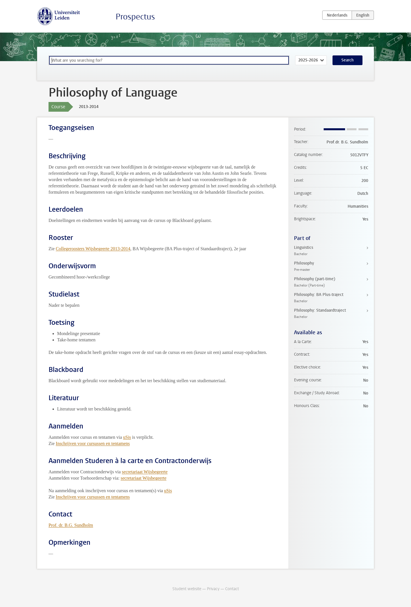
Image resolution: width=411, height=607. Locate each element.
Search (347, 60)
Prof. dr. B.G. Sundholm (71, 525)
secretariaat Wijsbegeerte (145, 471)
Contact (232, 589)
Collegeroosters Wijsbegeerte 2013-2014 (93, 248)
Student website (186, 589)
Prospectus (135, 16)
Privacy (213, 589)
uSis (127, 437)
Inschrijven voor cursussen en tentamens (93, 443)
